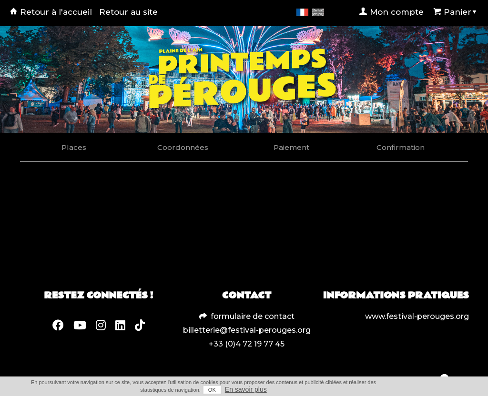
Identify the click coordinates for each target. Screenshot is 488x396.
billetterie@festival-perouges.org (247, 330)
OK (212, 390)
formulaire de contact (253, 316)
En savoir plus (246, 389)
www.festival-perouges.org (417, 316)
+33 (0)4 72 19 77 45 (247, 343)
